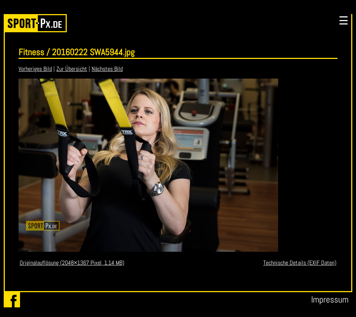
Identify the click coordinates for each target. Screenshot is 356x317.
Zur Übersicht (71, 69)
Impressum (330, 299)
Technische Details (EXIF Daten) (299, 263)
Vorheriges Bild (35, 69)
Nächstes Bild (107, 69)
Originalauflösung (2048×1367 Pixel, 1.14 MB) (72, 263)
